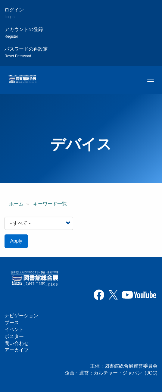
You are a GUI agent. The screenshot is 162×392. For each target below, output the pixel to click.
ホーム (16, 203)
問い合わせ (17, 343)
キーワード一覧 (50, 203)
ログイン (14, 13)
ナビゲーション (21, 315)
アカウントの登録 (24, 33)
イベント (14, 329)
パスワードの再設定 (26, 52)
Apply (16, 240)
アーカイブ (17, 350)
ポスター (14, 336)
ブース (12, 322)
